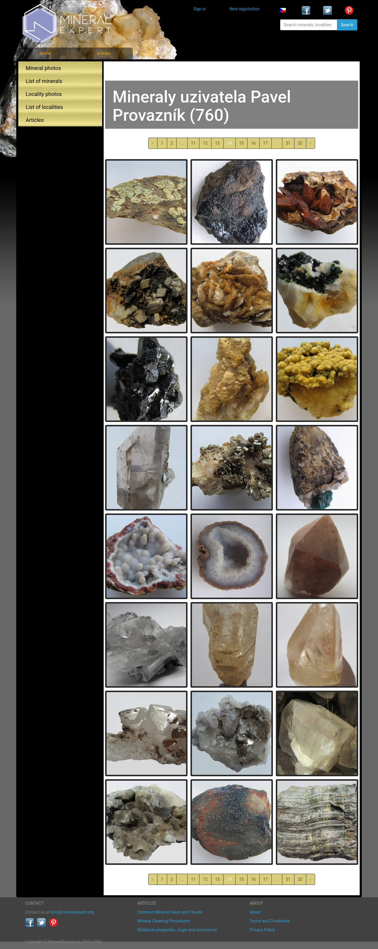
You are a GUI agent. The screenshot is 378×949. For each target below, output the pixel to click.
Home (45, 53)
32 (300, 143)
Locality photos (44, 94)
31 (288, 143)
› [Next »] (310, 143)
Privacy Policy (262, 929)
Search (347, 24)
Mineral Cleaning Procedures (163, 921)
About (255, 912)
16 (253, 143)
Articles (104, 53)
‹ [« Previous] (152, 143)
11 (193, 143)
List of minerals (44, 81)
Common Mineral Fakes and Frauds (169, 912)
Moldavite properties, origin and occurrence (177, 929)
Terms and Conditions (270, 921)
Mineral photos (43, 68)
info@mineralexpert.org (72, 912)
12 (205, 143)
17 (265, 143)
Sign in (199, 8)
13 (217, 143)
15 (241, 143)
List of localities (44, 107)
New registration (244, 8)
